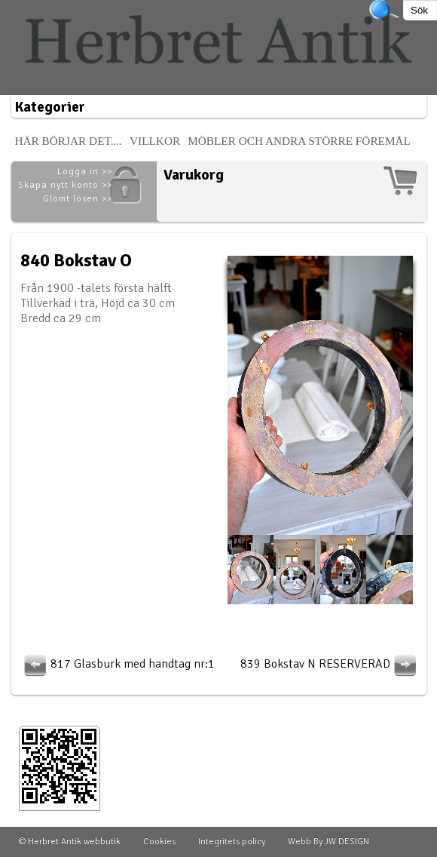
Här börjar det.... (69, 140)
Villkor (155, 140)
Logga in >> (84, 171)
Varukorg (193, 174)
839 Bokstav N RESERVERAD (330, 663)
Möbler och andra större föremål (299, 140)
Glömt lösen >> (77, 198)
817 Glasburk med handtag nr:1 (117, 663)
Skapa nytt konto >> (65, 185)
